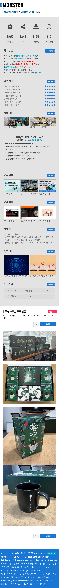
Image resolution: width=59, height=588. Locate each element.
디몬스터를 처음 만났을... (13, 102)
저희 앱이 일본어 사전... (12, 93)
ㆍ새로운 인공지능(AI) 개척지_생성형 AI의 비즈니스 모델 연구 (28, 237)
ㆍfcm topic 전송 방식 (13, 234)
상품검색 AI (29, 291)
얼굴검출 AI (12, 296)
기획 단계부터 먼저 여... (12, 89)
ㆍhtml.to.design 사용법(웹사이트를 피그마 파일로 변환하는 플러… (29, 243)
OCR (29, 296)
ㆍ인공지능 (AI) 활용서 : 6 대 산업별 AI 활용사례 (23, 240)
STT (46, 296)
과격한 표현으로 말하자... (13, 96)
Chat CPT (12, 291)
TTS (46, 291)
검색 (36, 324)
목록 (48, 324)
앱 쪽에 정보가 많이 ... (12, 99)
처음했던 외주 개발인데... (13, 105)
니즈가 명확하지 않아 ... (12, 86)
